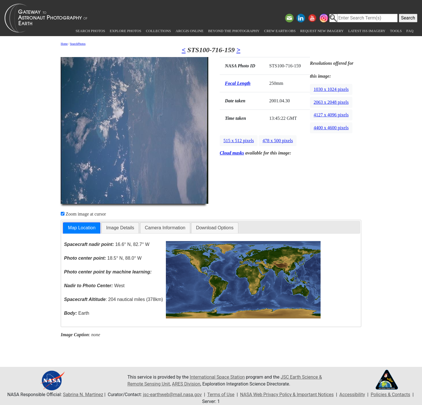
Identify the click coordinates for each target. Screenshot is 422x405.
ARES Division (186, 384)
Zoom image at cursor (83, 214)
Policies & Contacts (390, 394)
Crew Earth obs (280, 31)
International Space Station (217, 377)
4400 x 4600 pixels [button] (331, 127)
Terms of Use (220, 394)
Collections (158, 31)
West (94, 285)
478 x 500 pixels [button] (277, 140)
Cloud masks (232, 152)
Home (64, 43)
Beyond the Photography (233, 31)
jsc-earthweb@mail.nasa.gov (172, 394)
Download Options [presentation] (214, 227)
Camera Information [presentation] (165, 227)
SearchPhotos (77, 43)
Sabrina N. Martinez (83, 394)
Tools (396, 31)
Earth (76, 313)
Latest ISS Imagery (366, 31)
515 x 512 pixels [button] (238, 140)
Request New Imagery (322, 31)
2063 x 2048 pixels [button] (331, 102)
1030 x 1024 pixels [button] (331, 89)
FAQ (409, 31)
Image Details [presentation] (120, 227)
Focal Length (237, 83)
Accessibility (352, 394)
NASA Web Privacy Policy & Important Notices (287, 394)
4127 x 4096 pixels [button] (331, 114)
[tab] (81, 228)
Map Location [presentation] (81, 227)
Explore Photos (125, 31)
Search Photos (90, 31)
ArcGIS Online (190, 31)
